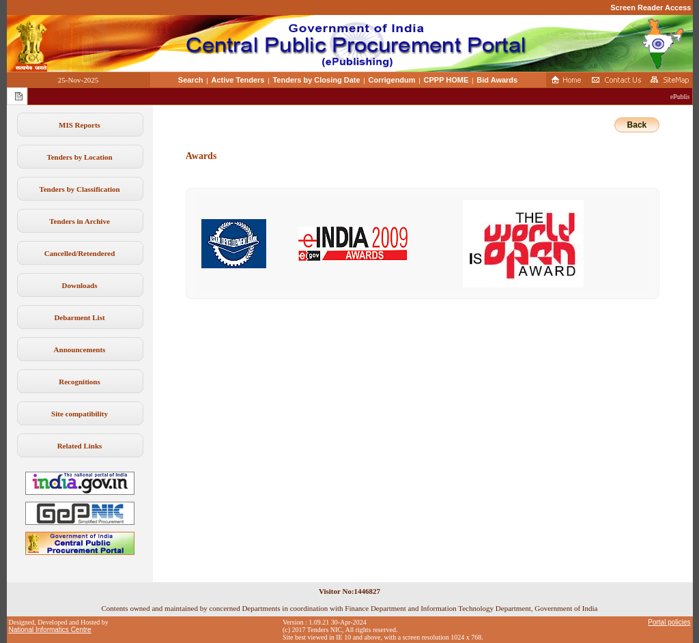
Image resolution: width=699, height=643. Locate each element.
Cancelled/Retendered (79, 253)
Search (190, 80)
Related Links (79, 446)
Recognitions (79, 381)
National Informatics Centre (50, 629)
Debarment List (79, 317)
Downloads (80, 285)
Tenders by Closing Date (316, 80)
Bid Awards (496, 80)
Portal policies (669, 622)
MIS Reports (79, 125)
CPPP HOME (446, 80)
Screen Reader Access (650, 7)
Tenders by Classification (79, 189)
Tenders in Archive (79, 221)
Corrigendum (392, 80)
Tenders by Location (79, 157)
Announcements (80, 349)
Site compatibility (79, 414)
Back (637, 125)
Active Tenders (237, 80)
